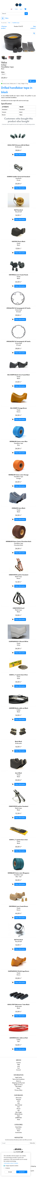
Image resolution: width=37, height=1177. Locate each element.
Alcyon (18, 1108)
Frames (18, 1128)
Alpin (18, 1116)
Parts (18, 1130)
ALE (18, 1110)
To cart (32, 81)
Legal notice (18, 1077)
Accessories (18, 1132)
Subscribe (32, 1143)
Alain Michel (18, 1105)
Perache (18, 1099)
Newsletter (18, 1086)
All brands (18, 1097)
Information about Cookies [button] (11, 1163)
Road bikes (18, 1127)
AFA (18, 1103)
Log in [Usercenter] (21, 9)
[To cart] (12, 154)
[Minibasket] (25, 9)
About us (18, 1081)
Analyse (7, 1168)
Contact (16, 9)
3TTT (18, 1101)
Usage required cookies (11, 1165)
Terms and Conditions (19, 1079)
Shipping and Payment (18, 1083)
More (18, 1119)
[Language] (12, 9)
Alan (18, 1106)
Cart (18, 1068)
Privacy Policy (18, 1090)
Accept (10, 1172)
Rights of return (18, 1084)
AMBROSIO (18, 1117)
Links (18, 1066)
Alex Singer (18, 1112)
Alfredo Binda (18, 1114)
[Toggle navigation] (2, 18)
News (18, 1088)
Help (18, 1064)
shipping (33, 1166)
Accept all (21, 1171)
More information (20, 154)
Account (18, 1070)
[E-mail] (15, 1143)
